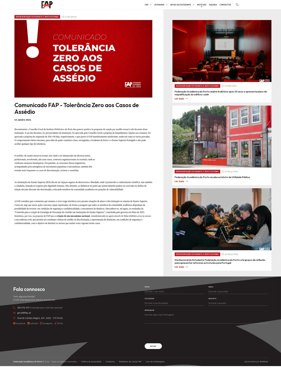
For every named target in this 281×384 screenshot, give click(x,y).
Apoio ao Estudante (182, 4)
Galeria (213, 4)
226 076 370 (39, 307)
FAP (148, 4)
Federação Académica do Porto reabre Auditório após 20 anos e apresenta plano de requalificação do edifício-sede (221, 93)
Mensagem (150, 310)
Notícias (201, 4)
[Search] (237, 4)
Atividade (161, 4)
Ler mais (181, 98)
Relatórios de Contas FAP (130, 361)
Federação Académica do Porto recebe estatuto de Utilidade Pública (212, 177)
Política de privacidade (91, 361)
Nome (148, 287)
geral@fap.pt (24, 312)
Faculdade (149, 298)
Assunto (213, 298)
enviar (153, 346)
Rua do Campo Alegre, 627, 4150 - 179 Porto (40, 318)
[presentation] (166, 332)
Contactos (225, 4)
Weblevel (264, 361)
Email (212, 287)
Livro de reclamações (155, 361)
